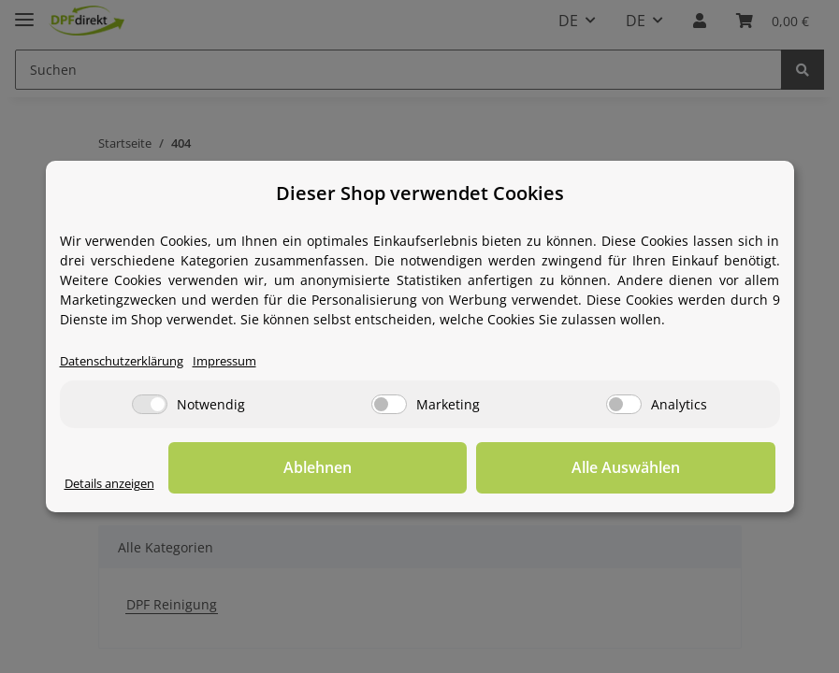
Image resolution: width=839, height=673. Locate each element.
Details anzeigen (116, 485)
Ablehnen (485, 468)
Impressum (244, 362)
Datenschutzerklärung (129, 362)
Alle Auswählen (682, 468)
